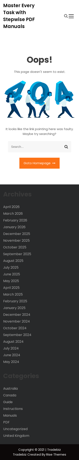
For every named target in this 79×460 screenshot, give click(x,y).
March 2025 (13, 294)
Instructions (13, 408)
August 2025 (13, 260)
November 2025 (16, 240)
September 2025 (17, 254)
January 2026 (14, 227)
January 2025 (14, 307)
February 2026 (15, 220)
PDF (6, 422)
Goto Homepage (40, 163)
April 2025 (11, 287)
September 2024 (17, 334)
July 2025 (11, 267)
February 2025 (15, 301)
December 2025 (16, 233)
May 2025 (11, 281)
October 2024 (15, 328)
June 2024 (11, 355)
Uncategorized (15, 429)
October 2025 (14, 247)
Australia (10, 388)
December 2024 (16, 314)
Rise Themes (56, 454)
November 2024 (16, 321)
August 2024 (13, 341)
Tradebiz (20, 454)
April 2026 (11, 206)
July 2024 (11, 348)
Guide (8, 402)
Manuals (10, 415)
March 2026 (13, 213)
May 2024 (11, 361)
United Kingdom (16, 435)
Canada (9, 395)
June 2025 (11, 274)
